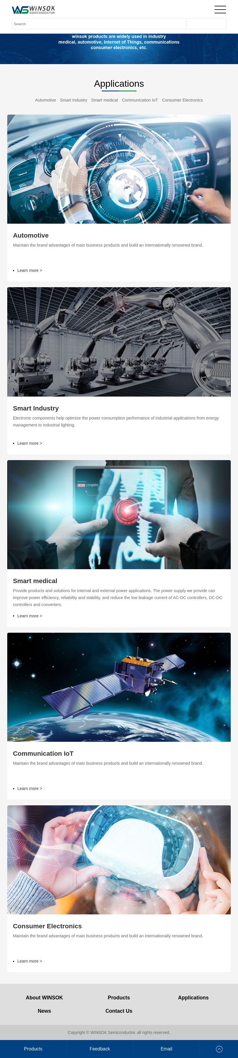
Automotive (45, 100)
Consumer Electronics (182, 100)
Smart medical (104, 100)
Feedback (100, 1048)
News (44, 1011)
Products (119, 998)
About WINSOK (44, 998)
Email (166, 1048)
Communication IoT (140, 100)
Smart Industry (73, 100)
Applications (193, 998)
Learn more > (27, 270)
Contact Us (119, 1011)
